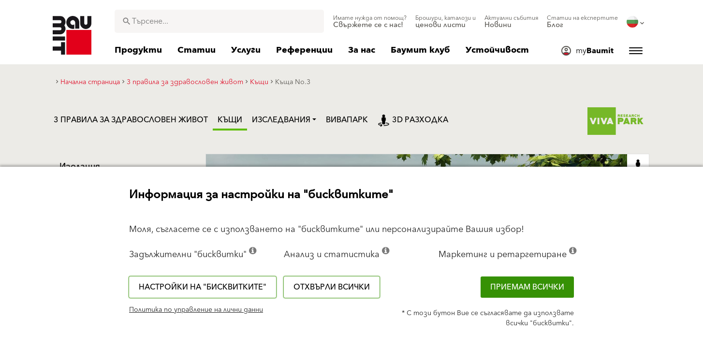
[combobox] (219, 21)
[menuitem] (370, 22)
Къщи (230, 120)
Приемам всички (527, 287)
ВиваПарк (347, 120)
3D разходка (413, 120)
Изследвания (281, 120)
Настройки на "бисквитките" (202, 287)
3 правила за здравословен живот (131, 120)
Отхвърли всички (331, 287)
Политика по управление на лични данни (196, 310)
